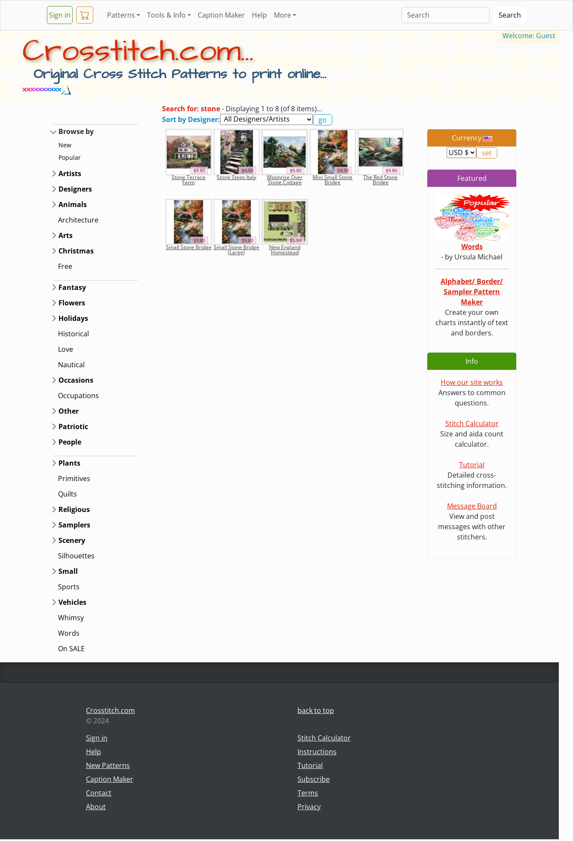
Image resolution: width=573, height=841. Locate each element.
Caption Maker (221, 15)
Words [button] (69, 633)
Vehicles (72, 602)
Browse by (76, 131)
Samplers (74, 525)
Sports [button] (69, 586)
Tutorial (471, 464)
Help (259, 15)
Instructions (317, 751)
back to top (315, 710)
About (96, 806)
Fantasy (72, 287)
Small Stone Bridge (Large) (236, 250)
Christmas (76, 251)
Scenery (71, 540)
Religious (74, 509)
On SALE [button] (71, 648)
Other (68, 411)
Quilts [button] (67, 494)
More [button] (282, 15)
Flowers (71, 303)
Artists (69, 173)
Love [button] (65, 349)
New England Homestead (284, 250)
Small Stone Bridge (188, 247)
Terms (307, 793)
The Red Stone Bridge (380, 180)
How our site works (472, 382)
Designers (75, 189)
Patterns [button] (121, 15)
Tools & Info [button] (166, 15)
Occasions (75, 380)
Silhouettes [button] (76, 556)
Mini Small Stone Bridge (332, 180)
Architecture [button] (78, 220)
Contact (98, 793)
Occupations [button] (78, 395)
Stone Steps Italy (236, 177)
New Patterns (108, 765)
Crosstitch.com (110, 710)
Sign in (59, 15)
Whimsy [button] (71, 617)
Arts (65, 235)
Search (510, 15)
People (69, 442)
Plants (69, 463)
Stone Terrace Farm (188, 180)
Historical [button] (73, 333)
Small (68, 571)
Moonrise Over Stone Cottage (285, 180)
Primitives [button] (74, 478)
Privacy (309, 806)
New (64, 145)
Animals (72, 204)
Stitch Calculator (472, 423)
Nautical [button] (71, 364)
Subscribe (313, 779)
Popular (69, 157)
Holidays (73, 318)
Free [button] (65, 266)
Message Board (472, 506)
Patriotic (73, 426)
